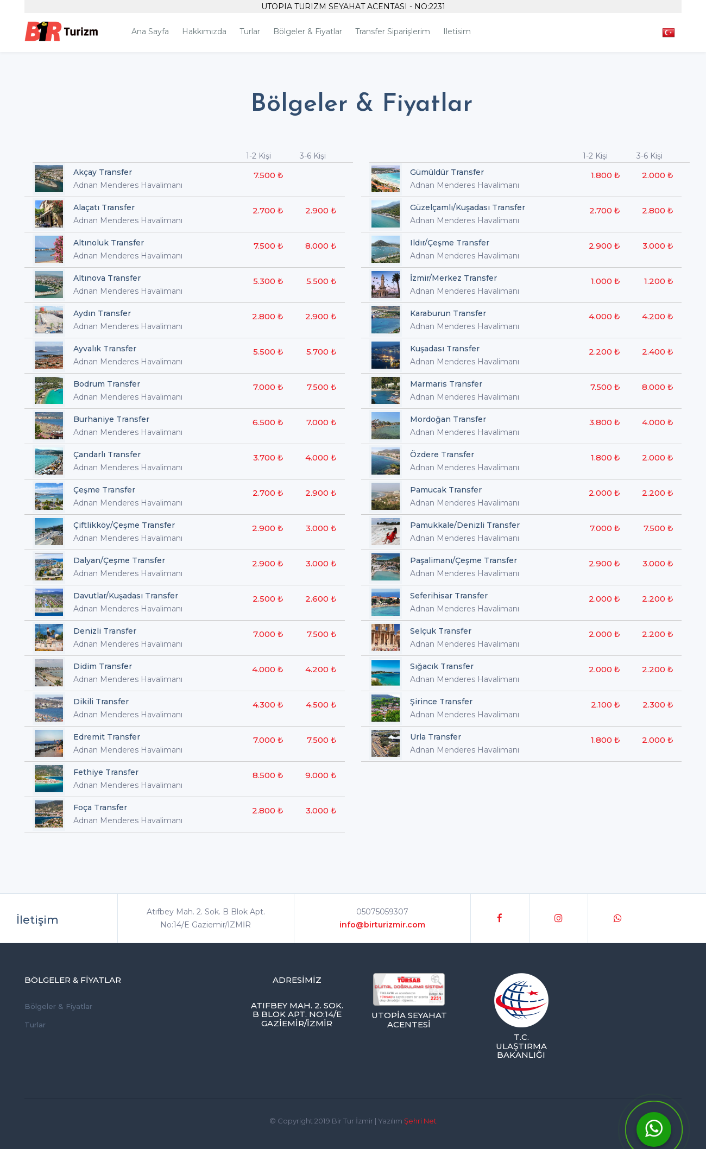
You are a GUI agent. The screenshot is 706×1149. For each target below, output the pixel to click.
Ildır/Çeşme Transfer (449, 243)
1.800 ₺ (605, 175)
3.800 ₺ (604, 422)
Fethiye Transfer (105, 772)
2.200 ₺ (604, 351)
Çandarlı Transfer (107, 454)
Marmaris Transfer (446, 384)
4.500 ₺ (321, 704)
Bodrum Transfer (106, 384)
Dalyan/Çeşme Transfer (119, 560)
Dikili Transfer (101, 701)
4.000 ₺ (321, 457)
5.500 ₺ (321, 281)
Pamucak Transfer (446, 490)
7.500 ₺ (268, 175)
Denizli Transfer (104, 631)
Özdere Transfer (442, 454)
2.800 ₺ (267, 316)
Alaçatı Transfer (104, 207)
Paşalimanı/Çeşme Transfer (463, 560)
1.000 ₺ (605, 281)
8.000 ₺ (321, 246)
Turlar (249, 31)
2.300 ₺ (657, 704)
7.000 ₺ (268, 387)
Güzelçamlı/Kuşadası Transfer (467, 207)
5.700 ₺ (321, 351)
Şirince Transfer (441, 701)
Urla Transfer (435, 737)
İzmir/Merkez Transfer (453, 278)
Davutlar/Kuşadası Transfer (125, 596)
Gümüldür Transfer (447, 172)
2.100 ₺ (605, 704)
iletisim (457, 31)
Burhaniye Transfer (111, 419)
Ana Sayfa (150, 31)
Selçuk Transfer (440, 631)
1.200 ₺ (658, 281)
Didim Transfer (102, 666)
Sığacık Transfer (442, 666)
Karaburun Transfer (448, 313)
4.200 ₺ (321, 669)
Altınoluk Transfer (108, 243)
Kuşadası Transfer (445, 348)
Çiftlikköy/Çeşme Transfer (124, 525)
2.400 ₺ (657, 351)
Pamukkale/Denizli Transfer (465, 525)
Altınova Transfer (107, 278)
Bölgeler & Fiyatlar (307, 31)
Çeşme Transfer (104, 490)
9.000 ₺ (321, 775)
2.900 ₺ (321, 210)
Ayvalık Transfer (104, 348)
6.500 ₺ (268, 422)
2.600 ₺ (321, 599)
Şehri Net (420, 1120)
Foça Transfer (100, 807)
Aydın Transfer (102, 313)
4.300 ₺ (268, 704)
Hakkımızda (204, 31)
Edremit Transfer (106, 737)
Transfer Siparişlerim (392, 31)
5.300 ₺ (268, 281)
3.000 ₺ (321, 528)
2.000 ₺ (657, 175)
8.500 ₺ (268, 775)
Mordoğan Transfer (448, 419)
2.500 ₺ (268, 599)
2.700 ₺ (268, 210)
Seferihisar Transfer (449, 596)
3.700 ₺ (268, 457)
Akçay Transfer (102, 172)
